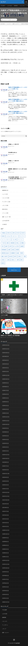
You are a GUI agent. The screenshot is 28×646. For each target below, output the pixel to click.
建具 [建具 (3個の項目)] (6, 246)
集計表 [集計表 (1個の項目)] (3, 263)
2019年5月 (4, 586)
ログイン (13, 131)
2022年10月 (5, 458)
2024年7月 (4, 390)
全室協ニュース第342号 (13, 160)
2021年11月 (5, 496)
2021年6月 (4, 515)
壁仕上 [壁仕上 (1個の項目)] (18, 243)
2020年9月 (4, 537)
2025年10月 (5, 352)
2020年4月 (4, 552)
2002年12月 (5, 602)
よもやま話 (9, 5)
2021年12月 (5, 492)
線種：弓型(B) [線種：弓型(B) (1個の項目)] (20, 253)
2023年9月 (4, 428)
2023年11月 (5, 420)
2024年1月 (4, 413)
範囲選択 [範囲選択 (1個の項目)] (13, 253)
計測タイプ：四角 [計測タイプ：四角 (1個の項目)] (22, 256)
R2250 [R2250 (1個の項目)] (23, 232)
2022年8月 (4, 462)
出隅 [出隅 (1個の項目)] (7, 243)
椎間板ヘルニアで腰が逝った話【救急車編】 (10, 335)
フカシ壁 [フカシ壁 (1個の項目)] (14, 239)
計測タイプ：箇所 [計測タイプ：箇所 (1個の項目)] (15, 259)
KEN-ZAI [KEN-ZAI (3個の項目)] (9, 232)
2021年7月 (4, 511)
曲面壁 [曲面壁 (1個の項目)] (22, 246)
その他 (3, 224)
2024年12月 (5, 375)
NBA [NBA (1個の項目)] (14, 232)
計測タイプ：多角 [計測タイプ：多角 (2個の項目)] (5, 259)
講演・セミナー (12, 19)
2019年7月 (4, 579)
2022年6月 (4, 469)
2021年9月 (4, 503)
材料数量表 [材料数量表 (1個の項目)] (4, 249)
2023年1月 (4, 450)
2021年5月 (4, 518)
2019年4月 (4, 590)
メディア (4, 205)
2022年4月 (4, 477)
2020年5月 (4, 549)
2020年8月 (4, 541)
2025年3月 (4, 367)
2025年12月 (5, 345)
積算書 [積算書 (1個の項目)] (17, 249)
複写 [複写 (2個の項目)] (15, 256)
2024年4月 (4, 401)
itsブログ (18, 643)
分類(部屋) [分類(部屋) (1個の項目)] (12, 243)
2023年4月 (4, 443)
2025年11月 (5, 348)
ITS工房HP (3, 5)
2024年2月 (4, 409)
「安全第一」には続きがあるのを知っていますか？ (12, 294)
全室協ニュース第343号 (13, 144)
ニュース (4, 194)
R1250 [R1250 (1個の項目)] (18, 232)
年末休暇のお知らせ (12, 152)
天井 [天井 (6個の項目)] (3, 246)
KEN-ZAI (4, 209)
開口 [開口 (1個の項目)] (22, 259)
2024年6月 (4, 394)
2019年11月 (5, 564)
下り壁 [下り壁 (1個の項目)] (3, 243)
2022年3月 (4, 481)
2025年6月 (4, 360)
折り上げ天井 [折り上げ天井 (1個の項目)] (16, 246)
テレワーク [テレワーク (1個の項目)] (22, 236)
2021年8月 (4, 507)
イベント (4, 213)
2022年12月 (5, 454)
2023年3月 (4, 447)
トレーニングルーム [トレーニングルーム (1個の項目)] (6, 239)
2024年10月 (5, 379)
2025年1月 (4, 371)
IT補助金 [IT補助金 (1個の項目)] (3, 232)
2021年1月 (4, 526)
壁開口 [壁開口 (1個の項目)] (22, 243)
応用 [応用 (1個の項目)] (10, 246)
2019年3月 (4, 594)
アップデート (5, 201)
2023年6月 (4, 435)
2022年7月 (4, 466)
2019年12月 (5, 560)
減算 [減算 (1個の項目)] (9, 249)
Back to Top (14, 270)
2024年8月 (4, 386)
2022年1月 (4, 488)
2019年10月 (5, 568)
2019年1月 (4, 598)
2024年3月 (4, 405)
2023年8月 (4, 432)
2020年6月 (4, 545)
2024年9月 (4, 382)
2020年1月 (4, 556)
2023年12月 (5, 416)
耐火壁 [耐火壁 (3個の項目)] (10, 256)
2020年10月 (5, 534)
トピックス (22, 5)
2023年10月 (5, 424)
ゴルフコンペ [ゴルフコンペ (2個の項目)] (15, 236)
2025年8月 (4, 356)
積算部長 (16, 5)
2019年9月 (4, 571)
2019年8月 (4, 575)
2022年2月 (4, 484)
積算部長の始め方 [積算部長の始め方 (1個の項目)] (5, 253)
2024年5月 (4, 398)
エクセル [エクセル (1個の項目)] (8, 236)
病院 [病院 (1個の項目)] (13, 249)
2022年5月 (4, 473)
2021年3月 (4, 522)
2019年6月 (4, 583)
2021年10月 (5, 500)
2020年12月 (5, 530)
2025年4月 (4, 364)
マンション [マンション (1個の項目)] (20, 239)
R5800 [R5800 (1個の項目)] (3, 236)
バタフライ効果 (4, 315)
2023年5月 (4, 439)
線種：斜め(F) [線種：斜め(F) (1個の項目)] (5, 256)
